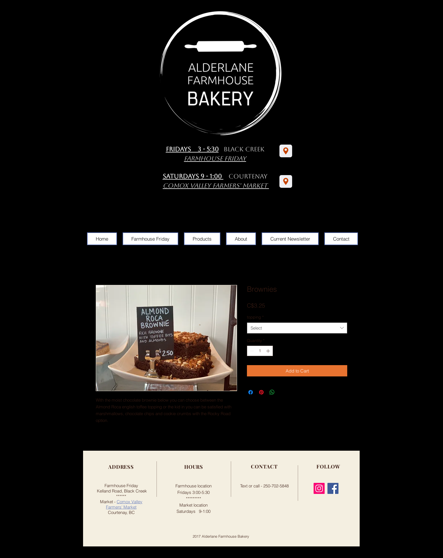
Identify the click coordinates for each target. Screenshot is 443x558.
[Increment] (268, 351)
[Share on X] (282, 392)
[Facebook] (332, 488)
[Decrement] (251, 351)
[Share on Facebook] (250, 392)
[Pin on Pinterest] (261, 392)
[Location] (285, 151)
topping (255, 317)
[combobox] (297, 328)
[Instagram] (319, 488)
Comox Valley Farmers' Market (124, 504)
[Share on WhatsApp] (272, 392)
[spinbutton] (260, 351)
